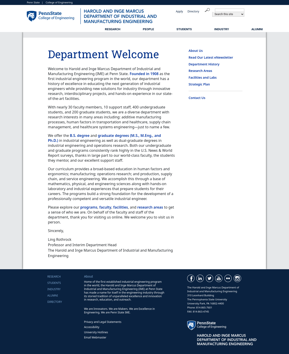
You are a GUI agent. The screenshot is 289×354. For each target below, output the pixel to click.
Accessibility (91, 327)
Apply (179, 11)
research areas (150, 207)
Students (184, 29)
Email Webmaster (95, 337)
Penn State (33, 2)
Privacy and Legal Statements (102, 322)
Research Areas (200, 71)
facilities (120, 207)
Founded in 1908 (144, 73)
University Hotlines (96, 332)
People (148, 29)
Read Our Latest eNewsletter (211, 57)
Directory (193, 11)
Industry (221, 29)
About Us (196, 50)
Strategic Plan (199, 84)
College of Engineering (59, 2)
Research (112, 29)
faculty (105, 207)
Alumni (257, 29)
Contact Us (197, 98)
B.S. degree (79, 135)
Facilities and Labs (203, 77)
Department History (204, 64)
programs (89, 207)
